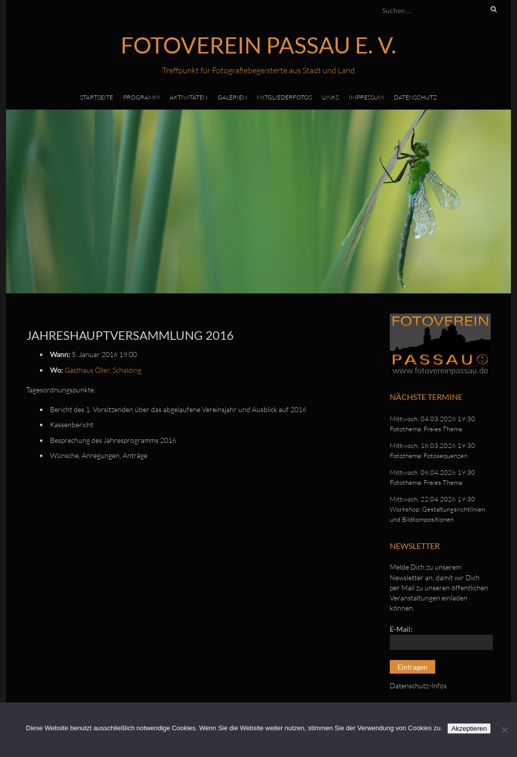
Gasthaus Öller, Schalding (103, 370)
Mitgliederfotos (284, 97)
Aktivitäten (189, 97)
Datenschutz (415, 97)
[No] (504, 730)
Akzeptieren (469, 728)
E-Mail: (401, 629)
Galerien (232, 97)
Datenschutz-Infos (418, 685)
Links (330, 97)
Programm (141, 97)
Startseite (96, 97)
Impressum (366, 97)
